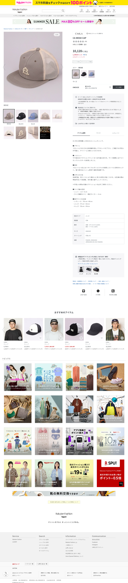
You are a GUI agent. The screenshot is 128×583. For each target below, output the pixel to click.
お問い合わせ (69, 546)
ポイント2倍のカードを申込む (75, 571)
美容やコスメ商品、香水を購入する (50, 571)
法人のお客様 (69, 548)
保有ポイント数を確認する (100, 571)
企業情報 (14, 578)
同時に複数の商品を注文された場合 (82, 282)
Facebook (94, 540)
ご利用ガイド (69, 543)
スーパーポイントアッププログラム (75, 537)
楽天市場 (112, 6)
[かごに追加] (118, 87)
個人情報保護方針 (23, 578)
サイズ (98, 133)
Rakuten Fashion (8, 29)
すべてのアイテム (44, 548)
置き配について (92, 279)
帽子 (26, 29)
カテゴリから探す (44, 543)
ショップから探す (44, 540)
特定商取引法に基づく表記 (73, 551)
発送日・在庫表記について (79, 279)
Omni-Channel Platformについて (74, 554)
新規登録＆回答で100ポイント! (88, 6)
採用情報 (59, 578)
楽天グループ (102, 6)
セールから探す (43, 546)
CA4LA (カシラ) (18, 29)
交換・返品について (103, 279)
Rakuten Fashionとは (71, 540)
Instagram (95, 542)
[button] (33, 67)
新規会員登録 (96, 537)
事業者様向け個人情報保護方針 (37, 578)
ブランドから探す (44, 537)
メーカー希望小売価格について (101, 282)
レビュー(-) (115, 133)
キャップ (31, 29)
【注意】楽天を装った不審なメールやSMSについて (64, 500)
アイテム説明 (81, 133)
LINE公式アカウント (97, 545)
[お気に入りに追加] (110, 87)
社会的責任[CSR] (51, 578)
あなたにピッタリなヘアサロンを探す (22, 571)
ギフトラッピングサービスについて (88, 264)
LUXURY (14, 540)
